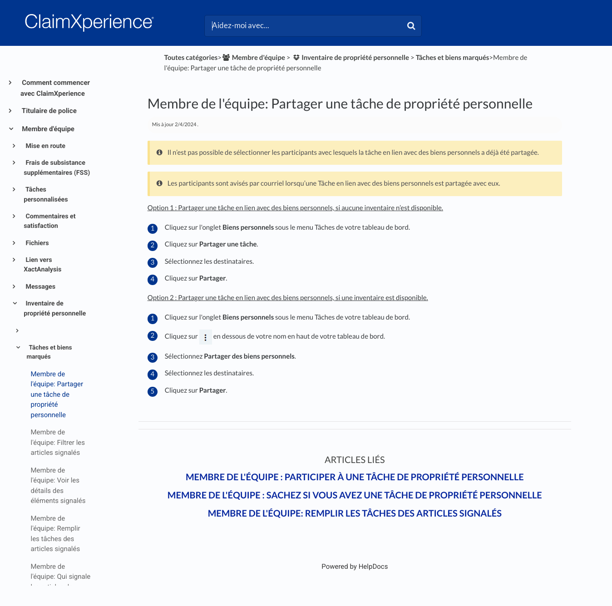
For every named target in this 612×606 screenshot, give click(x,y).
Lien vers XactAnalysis (42, 264)
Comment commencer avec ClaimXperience (55, 88)
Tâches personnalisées (46, 194)
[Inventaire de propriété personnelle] (350, 58)
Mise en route (44, 146)
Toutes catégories (191, 58)
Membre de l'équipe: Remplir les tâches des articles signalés (355, 513)
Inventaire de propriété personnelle (55, 308)
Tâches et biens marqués (49, 352)
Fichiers (36, 243)
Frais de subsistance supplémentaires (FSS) (57, 167)
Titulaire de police (48, 111)
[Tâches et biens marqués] (452, 58)
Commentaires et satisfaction (49, 221)
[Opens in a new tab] (354, 566)
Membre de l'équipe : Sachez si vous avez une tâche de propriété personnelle (355, 495)
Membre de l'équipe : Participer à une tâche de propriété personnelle (355, 477)
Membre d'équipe (47, 129)
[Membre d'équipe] (253, 58)
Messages (39, 287)
